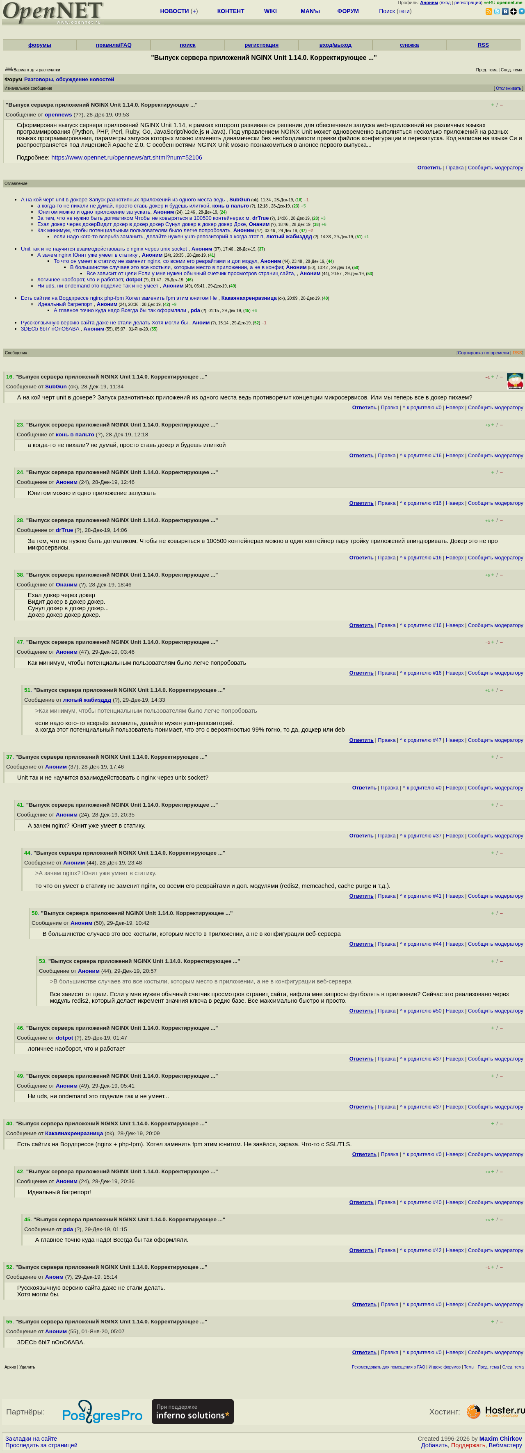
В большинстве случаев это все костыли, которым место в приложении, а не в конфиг (176, 267)
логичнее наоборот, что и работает (80, 279)
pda (195, 310)
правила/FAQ (114, 45)
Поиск (387, 11)
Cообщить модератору (495, 167)
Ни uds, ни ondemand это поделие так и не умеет (98, 286)
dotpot (134, 279)
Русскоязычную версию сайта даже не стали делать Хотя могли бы (105, 322)
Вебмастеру (505, 1445)
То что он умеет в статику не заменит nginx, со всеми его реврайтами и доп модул (156, 261)
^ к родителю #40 (421, 1202)
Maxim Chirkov (500, 1438)
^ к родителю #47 (421, 740)
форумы (39, 45)
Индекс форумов (445, 1367)
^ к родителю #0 (422, 407)
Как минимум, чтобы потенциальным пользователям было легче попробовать (133, 230)
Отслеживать (508, 88)
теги (404, 11)
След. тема (513, 1367)
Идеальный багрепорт (65, 304)
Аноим (201, 322)
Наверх (455, 407)
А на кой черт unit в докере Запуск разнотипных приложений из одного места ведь (123, 199)
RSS (483, 45)
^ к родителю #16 (421, 455)
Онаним (259, 224)
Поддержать (468, 1445)
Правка (454, 167)
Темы (469, 1367)
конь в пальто (230, 206)
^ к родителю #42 (421, 1250)
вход (446, 2)
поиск (187, 45)
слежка (409, 45)
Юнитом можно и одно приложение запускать (94, 212)
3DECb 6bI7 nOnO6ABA (50, 329)
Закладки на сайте (31, 1438)
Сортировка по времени (483, 352)
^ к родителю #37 (421, 836)
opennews (58, 115)
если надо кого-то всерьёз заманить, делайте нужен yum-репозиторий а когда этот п (158, 236)
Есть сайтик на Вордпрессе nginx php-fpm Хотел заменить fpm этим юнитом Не (119, 298)
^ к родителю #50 (421, 1011)
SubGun (239, 199)
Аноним (163, 212)
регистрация (467, 2)
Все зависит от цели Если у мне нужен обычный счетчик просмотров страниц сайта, (192, 273)
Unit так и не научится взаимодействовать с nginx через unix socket (105, 249)
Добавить (434, 1445)
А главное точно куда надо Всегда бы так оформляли (121, 310)
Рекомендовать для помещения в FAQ (388, 1367)
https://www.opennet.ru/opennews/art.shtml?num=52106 (126, 157)
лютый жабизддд (289, 236)
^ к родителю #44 (421, 944)
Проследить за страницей (41, 1445)
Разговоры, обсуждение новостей (69, 79)
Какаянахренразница (249, 298)
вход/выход (336, 45)
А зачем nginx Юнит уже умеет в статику (88, 255)
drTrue (260, 218)
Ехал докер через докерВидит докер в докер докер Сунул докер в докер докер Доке (141, 224)
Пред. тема (488, 1367)
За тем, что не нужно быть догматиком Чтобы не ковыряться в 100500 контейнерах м (143, 218)
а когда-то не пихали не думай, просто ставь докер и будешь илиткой (123, 206)
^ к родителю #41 (421, 896)
